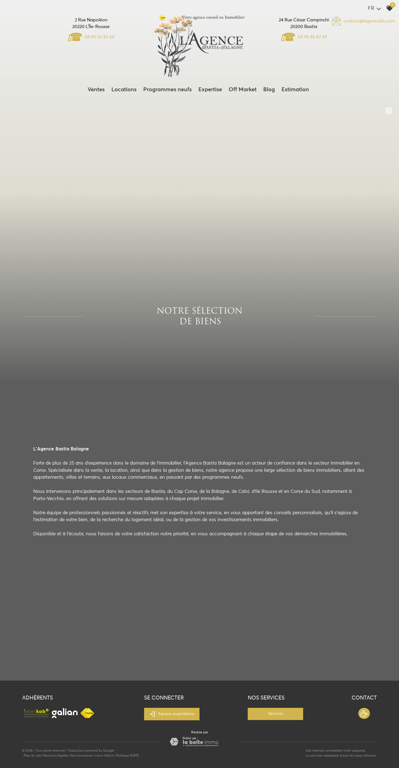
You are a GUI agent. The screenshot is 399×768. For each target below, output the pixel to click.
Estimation (295, 89)
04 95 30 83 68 (91, 37)
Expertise (210, 89)
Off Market (243, 89)
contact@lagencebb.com (369, 21)
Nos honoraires (81, 755)
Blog (269, 89)
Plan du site (32, 755)
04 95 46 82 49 (304, 37)
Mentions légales (55, 755)
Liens (98, 755)
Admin (109, 755)
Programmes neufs (167, 89)
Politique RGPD (127, 755)
